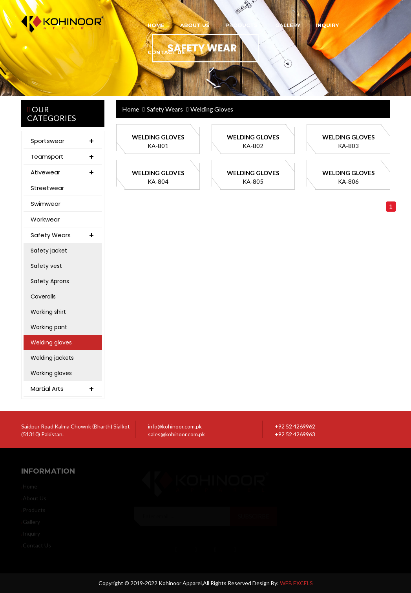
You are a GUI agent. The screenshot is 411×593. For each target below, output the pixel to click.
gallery (287, 25)
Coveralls (43, 296)
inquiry (327, 25)
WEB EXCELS (296, 583)
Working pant (49, 327)
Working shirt (48, 312)
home (156, 25)
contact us (166, 52)
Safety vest (46, 266)
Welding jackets (52, 358)
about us (195, 25)
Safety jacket (49, 250)
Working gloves (51, 373)
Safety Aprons (50, 281)
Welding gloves (51, 342)
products (241, 25)
